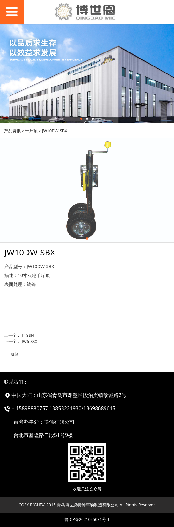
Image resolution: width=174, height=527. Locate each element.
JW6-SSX (29, 341)
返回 (15, 354)
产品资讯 (12, 131)
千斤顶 (31, 131)
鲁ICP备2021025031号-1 (87, 519)
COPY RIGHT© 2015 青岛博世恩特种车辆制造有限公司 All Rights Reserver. (87, 505)
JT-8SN (28, 335)
